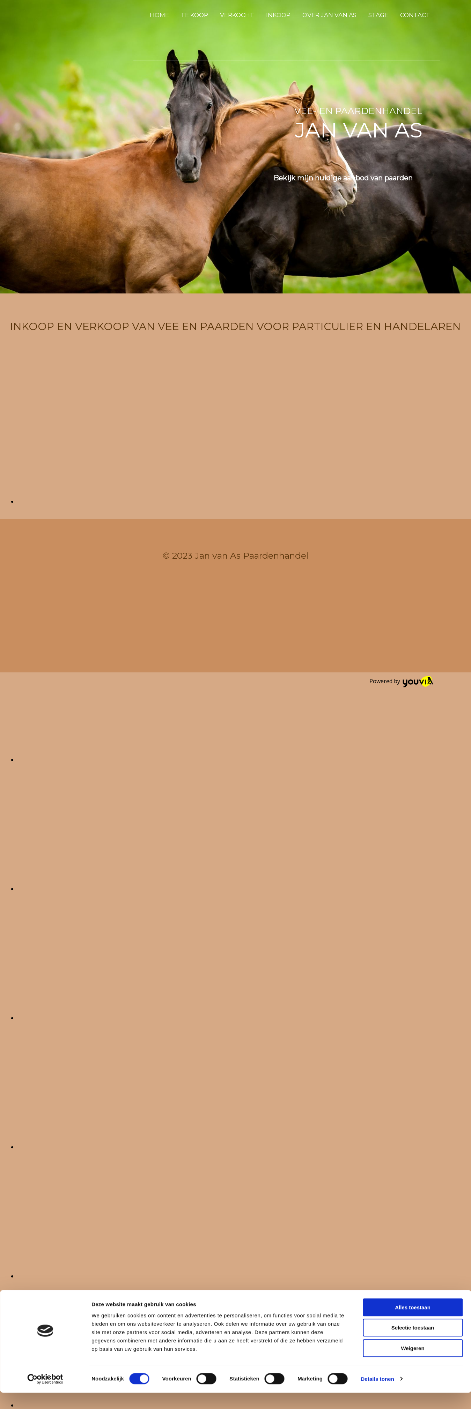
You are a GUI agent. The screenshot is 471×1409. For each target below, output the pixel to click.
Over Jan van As (329, 15)
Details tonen (377, 1395)
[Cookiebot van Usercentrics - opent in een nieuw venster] (45, 1395)
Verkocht (237, 15)
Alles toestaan (412, 1324)
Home (159, 15)
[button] (343, 178)
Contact (415, 15)
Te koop (194, 15)
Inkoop (278, 15)
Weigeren (412, 1364)
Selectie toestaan (412, 1344)
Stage (378, 15)
